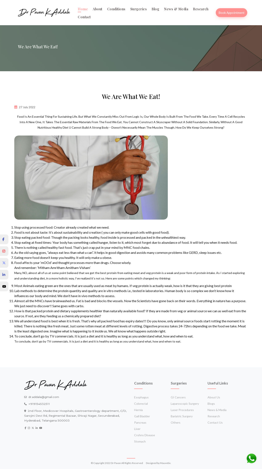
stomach (140, 441)
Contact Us (215, 422)
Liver (137, 429)
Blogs (211, 403)
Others (175, 422)
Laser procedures (182, 410)
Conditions (116, 9)
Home (83, 9)
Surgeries (138, 9)
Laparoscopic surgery (185, 403)
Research (200, 9)
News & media (176, 9)
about (97, 9)
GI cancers (178, 397)
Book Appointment (231, 12)
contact (84, 17)
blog (155, 9)
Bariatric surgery (182, 416)
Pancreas (140, 422)
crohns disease (144, 435)
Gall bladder (142, 416)
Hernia (138, 410)
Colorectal (141, 403)
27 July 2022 (27, 107)
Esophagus (141, 397)
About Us (214, 397)
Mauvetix (165, 463)
